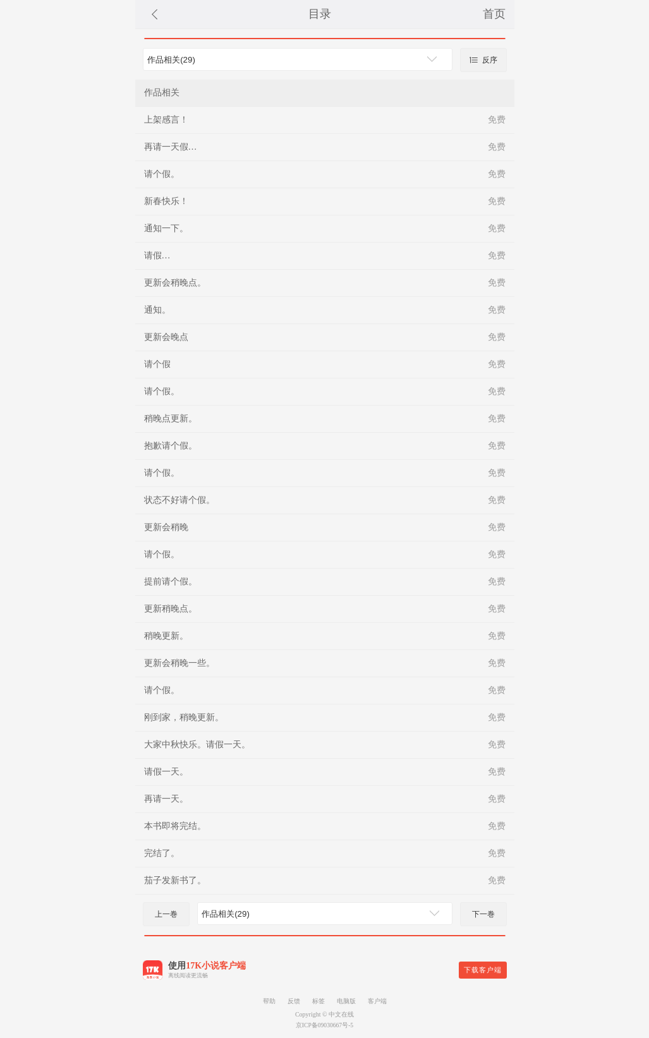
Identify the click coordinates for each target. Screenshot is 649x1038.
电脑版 (346, 1001)
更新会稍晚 (166, 527)
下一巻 (483, 914)
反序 (483, 60)
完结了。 (161, 853)
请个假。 (161, 174)
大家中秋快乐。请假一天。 (197, 744)
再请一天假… (170, 147)
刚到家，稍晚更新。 (184, 717)
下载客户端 (483, 970)
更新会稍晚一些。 (179, 663)
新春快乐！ (166, 201)
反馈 (294, 1001)
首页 (494, 14)
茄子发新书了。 (175, 880)
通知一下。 (166, 228)
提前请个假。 (170, 581)
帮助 (269, 1001)
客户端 (377, 1001)
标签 (318, 1001)
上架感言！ (166, 119)
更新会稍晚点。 (175, 282)
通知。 (157, 310)
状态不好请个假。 (179, 500)
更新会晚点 (166, 337)
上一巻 (166, 914)
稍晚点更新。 (170, 418)
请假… (157, 255)
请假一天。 (166, 771)
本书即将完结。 (175, 826)
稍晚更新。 (166, 636)
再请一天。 (166, 799)
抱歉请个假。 (170, 445)
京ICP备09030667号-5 (324, 1025)
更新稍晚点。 (170, 608)
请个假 (157, 364)
